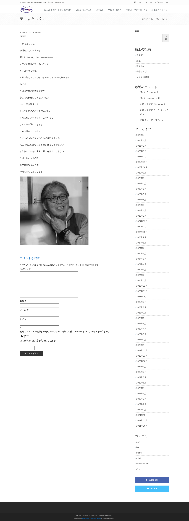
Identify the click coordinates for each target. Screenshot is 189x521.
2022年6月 (141, 383)
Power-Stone (142, 463)
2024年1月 (141, 280)
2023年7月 (141, 313)
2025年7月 (141, 183)
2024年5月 (141, 259)
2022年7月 (141, 377)
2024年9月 (141, 237)
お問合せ (100, 10)
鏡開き (143, 119)
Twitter (152, 488)
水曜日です (145, 104)
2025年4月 (141, 200)
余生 (138, 61)
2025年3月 (141, 205)
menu (139, 453)
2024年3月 (141, 270)
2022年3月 (141, 399)
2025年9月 (141, 173)
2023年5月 (141, 323)
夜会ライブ (141, 71)
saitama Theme (96, 518)
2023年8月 (141, 307)
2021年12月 (142, 415)
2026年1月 (141, 151)
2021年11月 (142, 420)
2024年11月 (142, 226)
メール (24, 310)
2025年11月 (142, 162)
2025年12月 (142, 156)
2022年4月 (141, 393)
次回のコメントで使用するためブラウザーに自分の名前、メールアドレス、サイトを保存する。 (65, 331)
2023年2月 (141, 340)
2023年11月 (142, 291)
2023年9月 (141, 302)
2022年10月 (142, 361)
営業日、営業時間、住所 (137, 10)
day (152, 19)
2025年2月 (141, 210)
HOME (145, 19)
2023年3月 (141, 334)
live (138, 447)
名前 (23, 301)
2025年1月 (141, 216)
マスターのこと (115, 10)
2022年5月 (141, 388)
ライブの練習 (142, 77)
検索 (137, 31)
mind (138, 458)
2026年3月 (141, 140)
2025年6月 (141, 189)
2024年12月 (142, 221)
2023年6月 (141, 318)
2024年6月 (141, 253)
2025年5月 (141, 194)
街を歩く (140, 66)
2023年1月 (141, 345)
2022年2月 (141, 404)
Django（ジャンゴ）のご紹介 (58, 10)
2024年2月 (141, 275)
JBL (142, 92)
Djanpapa (38, 32)
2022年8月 (141, 372)
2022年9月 (141, 367)
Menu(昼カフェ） (84, 10)
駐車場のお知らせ (159, 10)
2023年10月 (142, 297)
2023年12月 (142, 286)
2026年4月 (141, 135)
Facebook (152, 480)
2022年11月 (142, 356)
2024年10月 (142, 232)
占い (138, 469)
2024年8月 (141, 243)
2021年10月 (142, 426)
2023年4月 (141, 329)
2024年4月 (141, 264)
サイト (23, 319)
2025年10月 (142, 167)
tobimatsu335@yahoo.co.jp (36, 2)
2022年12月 (142, 350)
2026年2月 (141, 146)
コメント (25, 269)
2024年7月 (141, 248)
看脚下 (139, 55)
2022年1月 (141, 410)
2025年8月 (141, 178)
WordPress (85, 518)
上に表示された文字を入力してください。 (40, 340)
